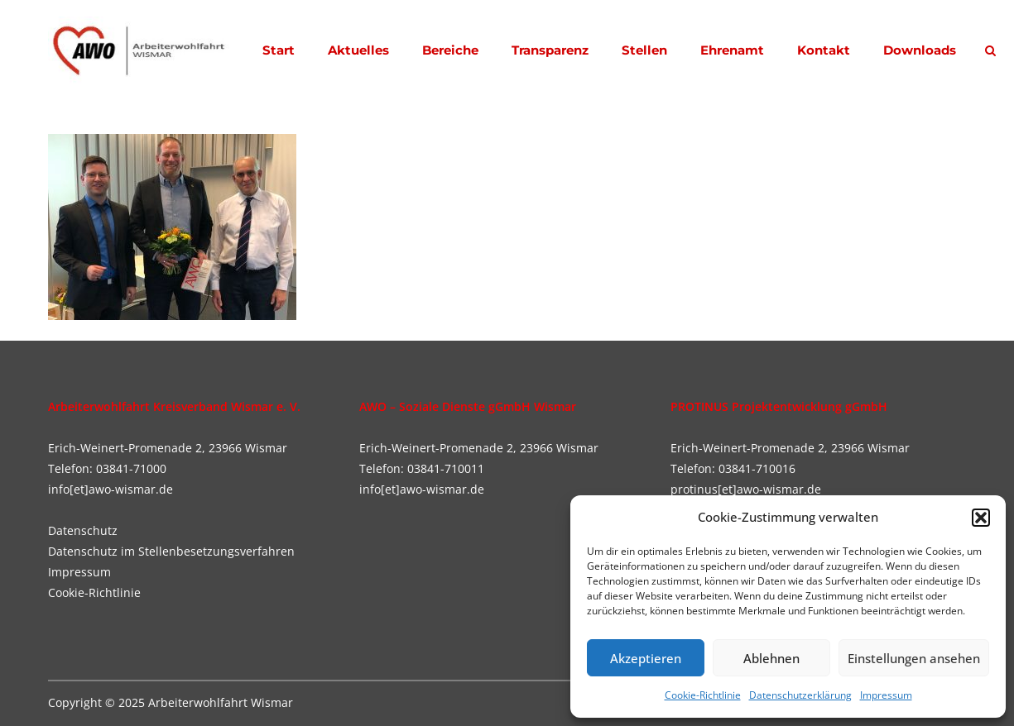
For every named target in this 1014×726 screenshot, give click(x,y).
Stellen (644, 50)
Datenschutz (83, 530)
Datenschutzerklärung (800, 695)
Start (278, 50)
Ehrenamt (732, 50)
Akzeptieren (645, 658)
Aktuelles (358, 50)
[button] (981, 517)
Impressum (886, 695)
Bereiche (450, 50)
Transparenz (550, 50)
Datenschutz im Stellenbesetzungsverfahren (171, 551)
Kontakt (823, 50)
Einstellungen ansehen (914, 658)
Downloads (919, 50)
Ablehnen (771, 658)
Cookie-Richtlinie (703, 695)
